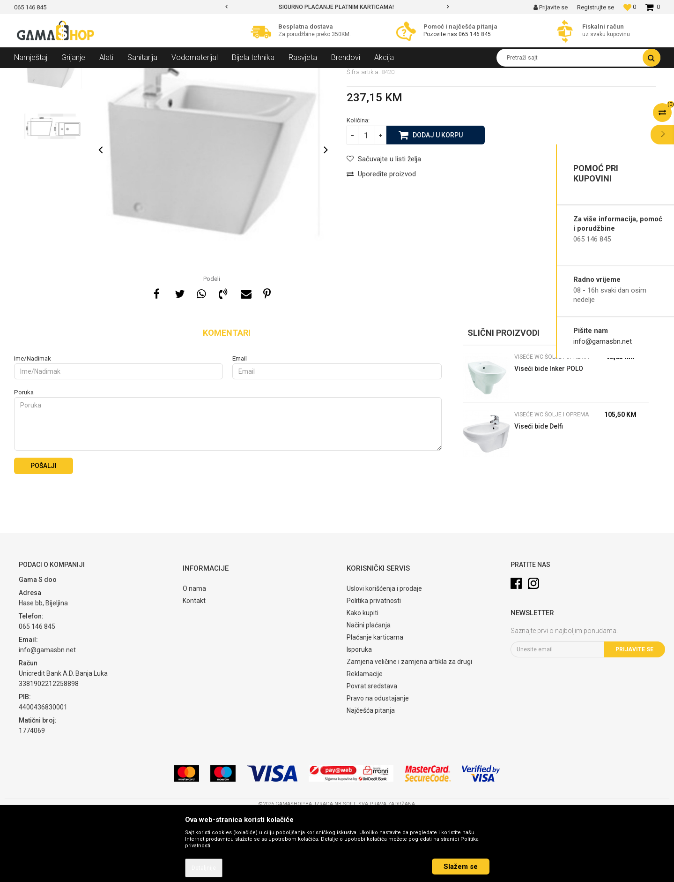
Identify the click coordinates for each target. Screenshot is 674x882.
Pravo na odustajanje (378, 766)
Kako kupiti (362, 681)
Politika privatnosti (374, 668)
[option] (337, 7)
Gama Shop (29, 75)
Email (239, 426)
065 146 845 (475, 34)
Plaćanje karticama (375, 705)
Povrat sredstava (372, 754)
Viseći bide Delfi (538, 494)
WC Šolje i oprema (143, 75)
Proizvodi (65, 75)
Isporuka (359, 717)
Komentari (227, 401)
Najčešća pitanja (371, 778)
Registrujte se (595, 7)
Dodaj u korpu (438, 202)
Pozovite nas (441, 34)
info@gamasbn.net (602, 341)
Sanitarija (98, 75)
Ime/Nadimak (32, 426)
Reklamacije (365, 742)
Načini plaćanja (369, 693)
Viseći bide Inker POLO (548, 436)
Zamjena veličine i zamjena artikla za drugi (409, 729)
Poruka (24, 460)
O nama (194, 656)
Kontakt (194, 668)
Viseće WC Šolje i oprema (209, 75)
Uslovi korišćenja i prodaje (384, 656)
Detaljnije (204, 868)
